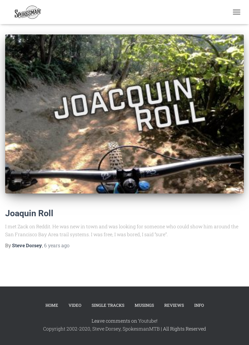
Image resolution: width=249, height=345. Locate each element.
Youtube (147, 320)
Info (199, 305)
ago (57, 245)
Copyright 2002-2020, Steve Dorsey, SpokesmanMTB (101, 328)
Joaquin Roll (29, 213)
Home (51, 305)
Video (75, 305)
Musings (144, 305)
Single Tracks (108, 305)
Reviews (174, 305)
